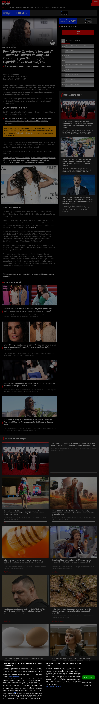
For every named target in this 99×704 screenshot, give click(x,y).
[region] (49, 682)
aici (15, 692)
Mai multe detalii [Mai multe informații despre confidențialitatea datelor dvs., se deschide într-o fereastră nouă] (14, 676)
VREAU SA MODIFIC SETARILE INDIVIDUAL (88, 684)
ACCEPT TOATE (88, 677)
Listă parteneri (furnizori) (53, 686)
